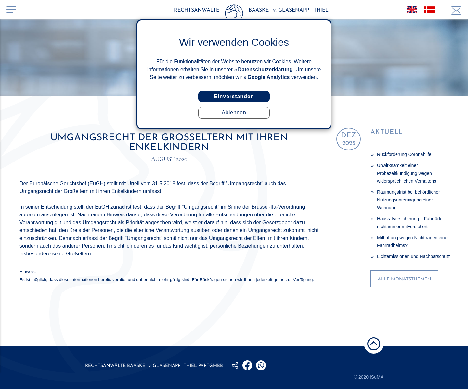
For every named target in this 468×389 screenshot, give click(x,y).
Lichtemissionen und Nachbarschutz (413, 256)
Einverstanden (234, 96)
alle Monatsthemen (404, 279)
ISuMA (377, 377)
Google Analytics (268, 77)
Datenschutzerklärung (265, 69)
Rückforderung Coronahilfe (404, 154)
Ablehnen (234, 112)
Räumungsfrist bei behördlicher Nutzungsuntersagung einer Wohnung (408, 199)
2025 (348, 139)
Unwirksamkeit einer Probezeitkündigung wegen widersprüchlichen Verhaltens (406, 173)
